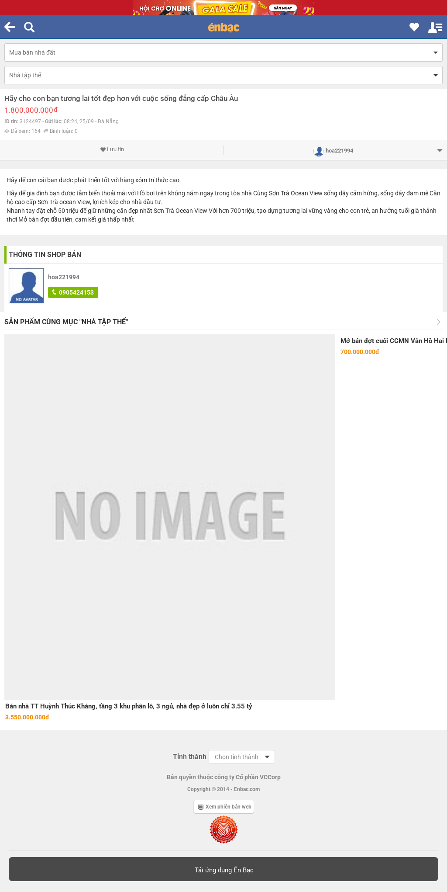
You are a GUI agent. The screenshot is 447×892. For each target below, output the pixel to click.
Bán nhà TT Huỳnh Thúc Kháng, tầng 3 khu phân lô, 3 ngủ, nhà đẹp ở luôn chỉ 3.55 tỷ (128, 706)
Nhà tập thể (25, 75)
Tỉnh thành (189, 757)
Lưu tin (112, 149)
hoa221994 (63, 277)
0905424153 (73, 292)
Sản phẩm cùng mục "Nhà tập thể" (66, 322)
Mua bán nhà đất (32, 52)
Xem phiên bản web (224, 807)
